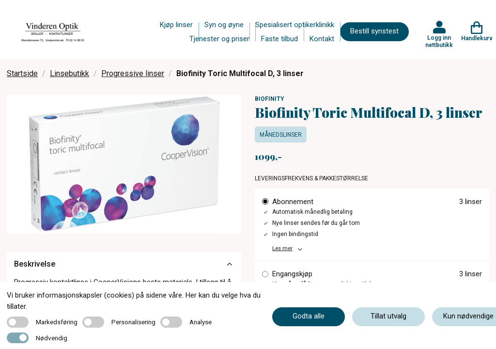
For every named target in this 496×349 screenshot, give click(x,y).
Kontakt (322, 38)
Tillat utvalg (388, 316)
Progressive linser (132, 73)
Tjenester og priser (219, 38)
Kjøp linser (176, 24)
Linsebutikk (69, 73)
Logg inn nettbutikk (439, 41)
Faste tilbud (279, 38)
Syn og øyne (224, 24)
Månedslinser (281, 134)
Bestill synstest (374, 31)
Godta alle (309, 316)
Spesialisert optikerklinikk (294, 24)
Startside (22, 73)
